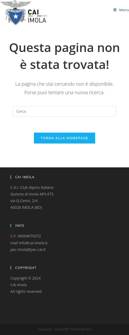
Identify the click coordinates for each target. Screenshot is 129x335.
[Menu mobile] (121, 9)
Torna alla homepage (64, 138)
